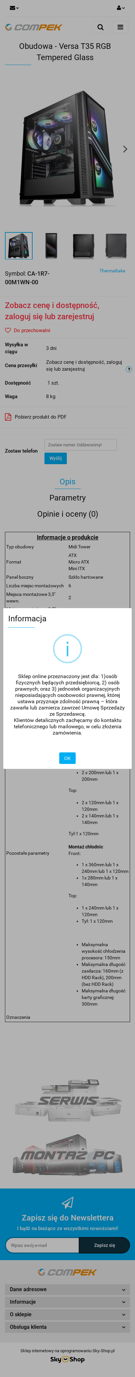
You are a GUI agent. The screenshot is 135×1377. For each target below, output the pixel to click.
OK (67, 758)
